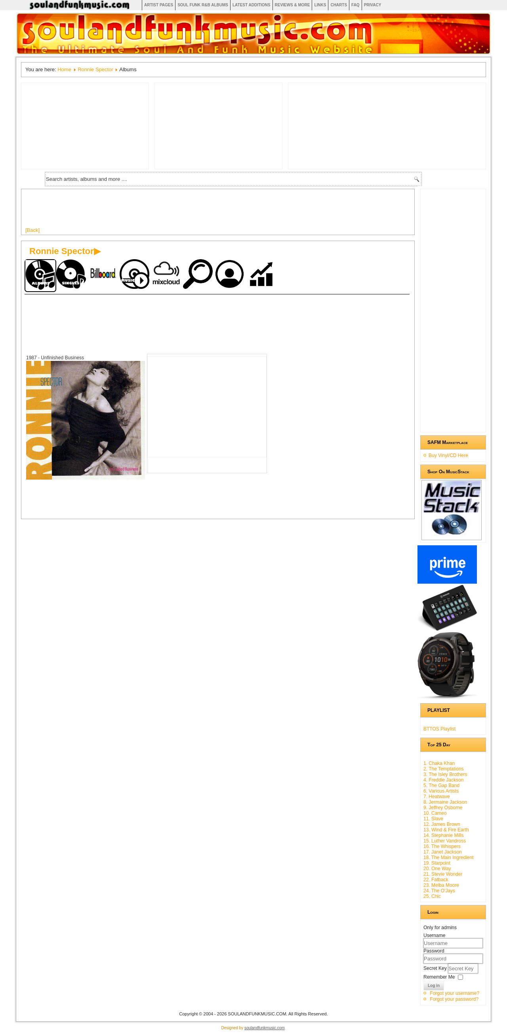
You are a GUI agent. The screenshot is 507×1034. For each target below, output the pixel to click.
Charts (338, 5)
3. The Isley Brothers (445, 774)
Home (64, 69)
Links (320, 5)
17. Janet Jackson (442, 852)
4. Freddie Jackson (443, 780)
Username (434, 935)
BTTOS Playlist (439, 729)
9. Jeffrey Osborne (443, 807)
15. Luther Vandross (444, 841)
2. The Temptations (443, 769)
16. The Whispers (442, 846)
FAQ (355, 5)
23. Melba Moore (441, 885)
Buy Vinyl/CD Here (448, 455)
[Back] (32, 230)
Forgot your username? (454, 993)
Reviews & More (292, 5)
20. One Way (437, 868)
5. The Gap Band (441, 785)
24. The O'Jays (439, 891)
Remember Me (439, 977)
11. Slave (433, 819)
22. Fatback (435, 879)
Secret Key (435, 968)
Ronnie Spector (95, 69)
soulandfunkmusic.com (264, 1028)
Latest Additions (252, 5)
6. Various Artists (441, 791)
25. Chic (432, 896)
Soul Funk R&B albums (202, 5)
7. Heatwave (436, 796)
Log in (434, 985)
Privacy (372, 5)
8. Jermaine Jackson (445, 802)
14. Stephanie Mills (443, 835)
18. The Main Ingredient (448, 857)
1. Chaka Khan (439, 763)
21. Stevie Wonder (443, 874)
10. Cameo (435, 813)
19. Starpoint (436, 863)
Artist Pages (158, 5)
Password (433, 951)
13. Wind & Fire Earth (446, 830)
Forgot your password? (454, 999)
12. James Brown (441, 824)
